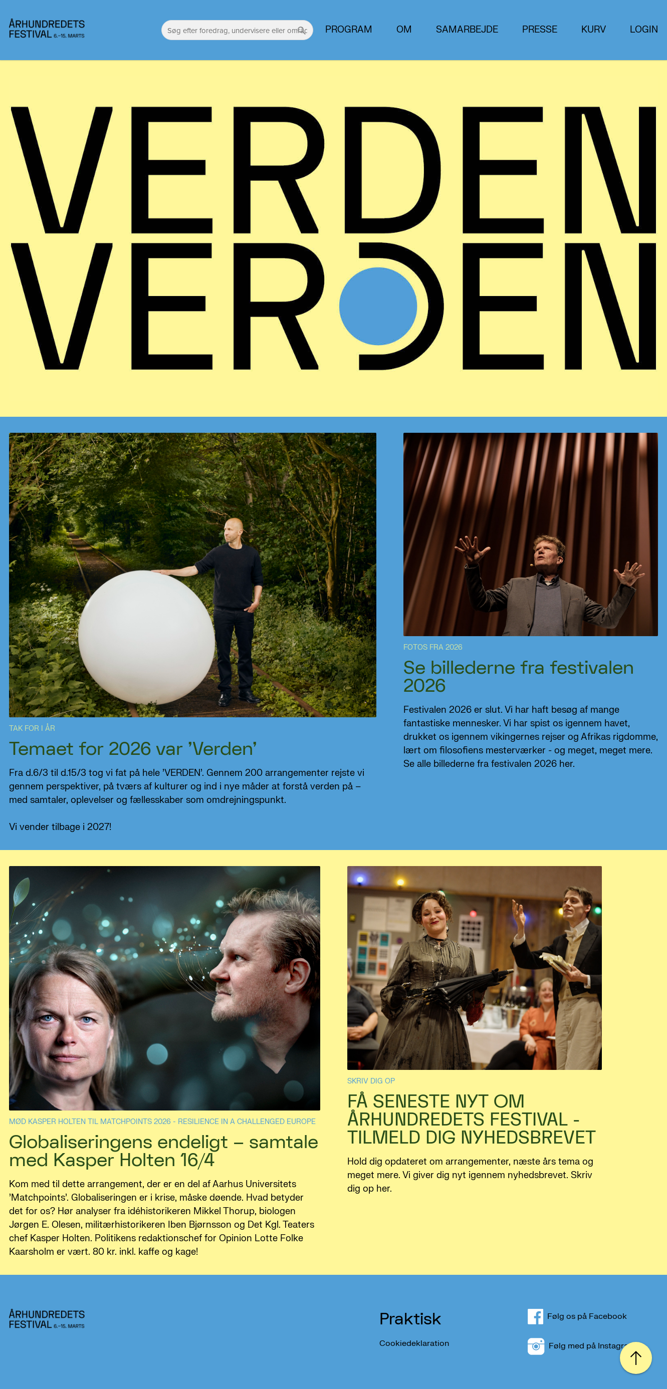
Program (348, 30)
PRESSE (539, 30)
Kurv (593, 30)
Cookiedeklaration (414, 1343)
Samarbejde (467, 30)
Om (404, 30)
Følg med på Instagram (581, 1346)
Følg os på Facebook (583, 1316)
